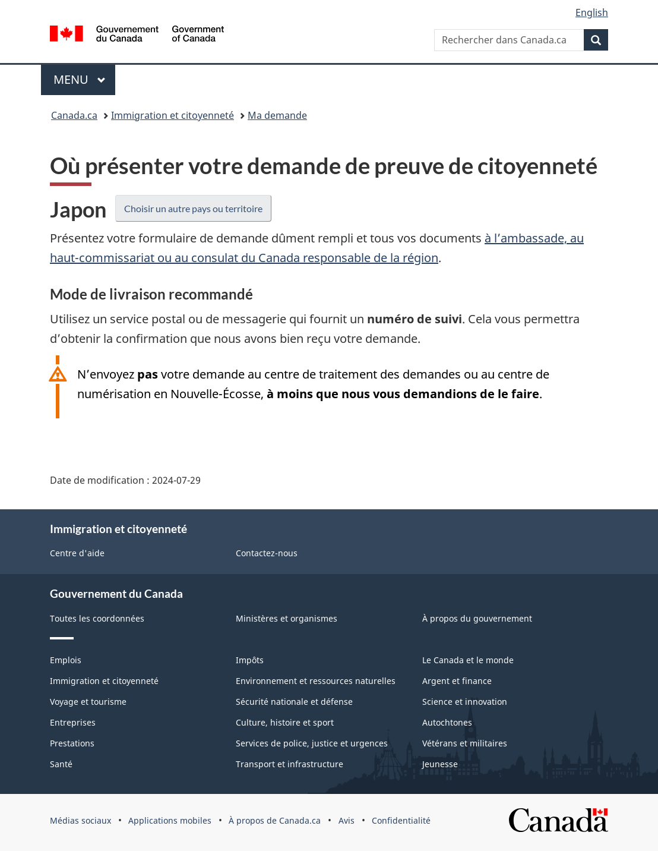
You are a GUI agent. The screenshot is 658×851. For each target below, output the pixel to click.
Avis (347, 820)
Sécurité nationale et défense (294, 701)
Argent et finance (457, 680)
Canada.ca (74, 115)
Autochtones (447, 722)
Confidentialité (401, 820)
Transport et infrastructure (289, 764)
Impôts (250, 660)
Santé (61, 764)
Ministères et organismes (286, 618)
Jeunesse (440, 764)
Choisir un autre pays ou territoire (193, 208)
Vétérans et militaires (464, 743)
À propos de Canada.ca (275, 820)
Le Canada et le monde (468, 660)
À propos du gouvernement (477, 618)
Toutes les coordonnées (97, 618)
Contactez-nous (267, 553)
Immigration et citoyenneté (172, 115)
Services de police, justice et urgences (312, 743)
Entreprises (73, 722)
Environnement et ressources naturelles (316, 680)
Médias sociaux (80, 820)
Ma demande (277, 115)
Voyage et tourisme (88, 701)
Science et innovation (464, 701)
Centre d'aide (77, 553)
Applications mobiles (169, 820)
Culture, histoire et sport (285, 722)
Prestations (72, 743)
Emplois (65, 660)
